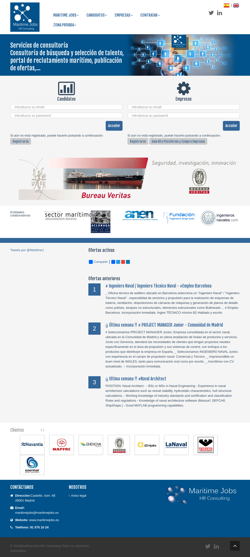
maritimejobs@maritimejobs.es (37, 512)
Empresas (124, 15)
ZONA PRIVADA (64, 24)
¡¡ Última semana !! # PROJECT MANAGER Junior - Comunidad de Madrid (164, 325)
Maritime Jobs (66, 15)
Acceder (114, 125)
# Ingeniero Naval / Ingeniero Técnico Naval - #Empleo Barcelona (158, 286)
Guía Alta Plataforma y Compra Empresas (178, 141)
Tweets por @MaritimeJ (27, 250)
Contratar (150, 15)
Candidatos (96, 15)
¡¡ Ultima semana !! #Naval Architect (135, 378)
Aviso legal (78, 495)
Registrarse (21, 141)
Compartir (98, 262)
